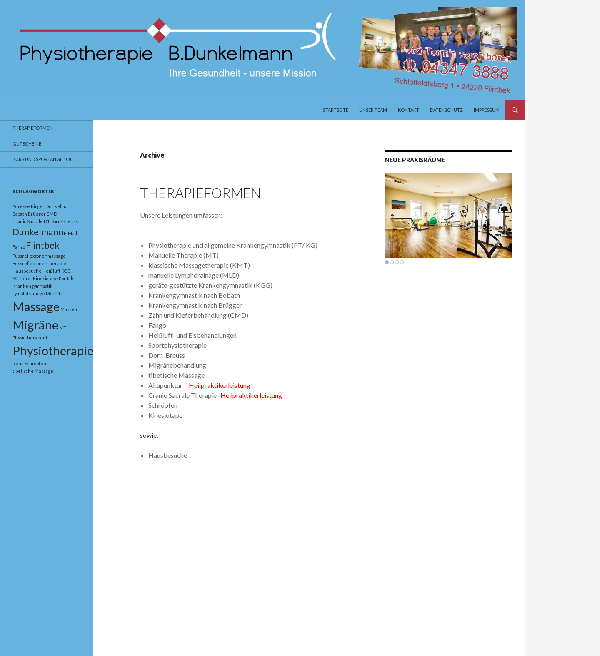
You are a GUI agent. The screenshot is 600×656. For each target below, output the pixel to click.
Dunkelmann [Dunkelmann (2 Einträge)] (37, 231)
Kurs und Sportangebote (43, 159)
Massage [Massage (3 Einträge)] (36, 306)
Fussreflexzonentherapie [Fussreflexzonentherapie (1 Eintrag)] (39, 263)
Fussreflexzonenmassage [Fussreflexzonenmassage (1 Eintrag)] (39, 256)
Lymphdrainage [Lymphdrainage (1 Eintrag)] (28, 293)
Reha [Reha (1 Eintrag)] (18, 363)
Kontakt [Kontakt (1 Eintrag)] (67, 278)
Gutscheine (26, 143)
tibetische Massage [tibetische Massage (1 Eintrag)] (32, 371)
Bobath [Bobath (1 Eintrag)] (19, 213)
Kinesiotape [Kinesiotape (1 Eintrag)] (45, 278)
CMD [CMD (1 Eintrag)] (52, 213)
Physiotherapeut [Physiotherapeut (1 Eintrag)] (30, 337)
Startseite (335, 110)
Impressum (487, 110)
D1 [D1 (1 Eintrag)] (47, 221)
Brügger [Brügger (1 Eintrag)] (37, 213)
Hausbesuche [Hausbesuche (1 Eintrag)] (27, 271)
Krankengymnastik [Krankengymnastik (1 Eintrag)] (32, 286)
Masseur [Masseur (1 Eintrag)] (69, 309)
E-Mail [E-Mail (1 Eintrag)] (70, 233)
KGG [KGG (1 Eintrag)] (66, 271)
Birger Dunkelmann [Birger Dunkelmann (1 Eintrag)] (52, 206)
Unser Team (373, 110)
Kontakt (408, 110)
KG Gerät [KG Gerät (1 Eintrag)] (22, 278)
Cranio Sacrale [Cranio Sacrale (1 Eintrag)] (27, 221)
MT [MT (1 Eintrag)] (62, 327)
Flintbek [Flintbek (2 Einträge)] (43, 245)
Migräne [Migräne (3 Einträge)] (35, 324)
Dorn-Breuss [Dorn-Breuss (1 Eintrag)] (64, 221)
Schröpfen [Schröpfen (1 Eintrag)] (35, 363)
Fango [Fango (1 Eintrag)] (18, 246)
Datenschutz (446, 110)
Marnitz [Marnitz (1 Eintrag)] (54, 293)
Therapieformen (200, 192)
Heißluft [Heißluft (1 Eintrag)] (51, 271)
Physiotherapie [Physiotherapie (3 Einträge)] (52, 350)
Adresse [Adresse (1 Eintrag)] (21, 206)
